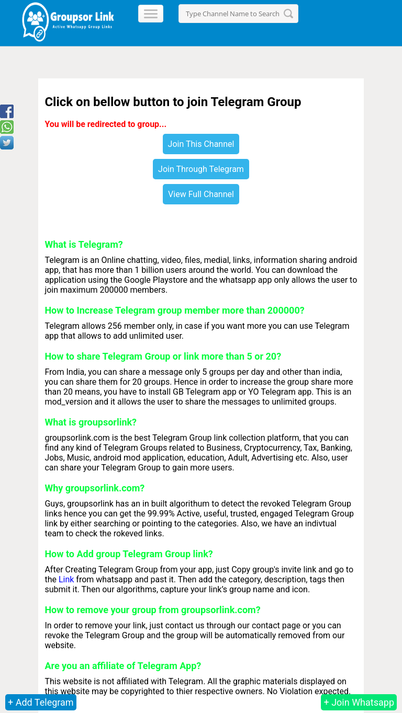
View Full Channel (201, 194)
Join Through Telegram (201, 169)
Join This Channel (201, 144)
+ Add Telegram (41, 702)
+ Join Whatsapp (358, 702)
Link (66, 579)
